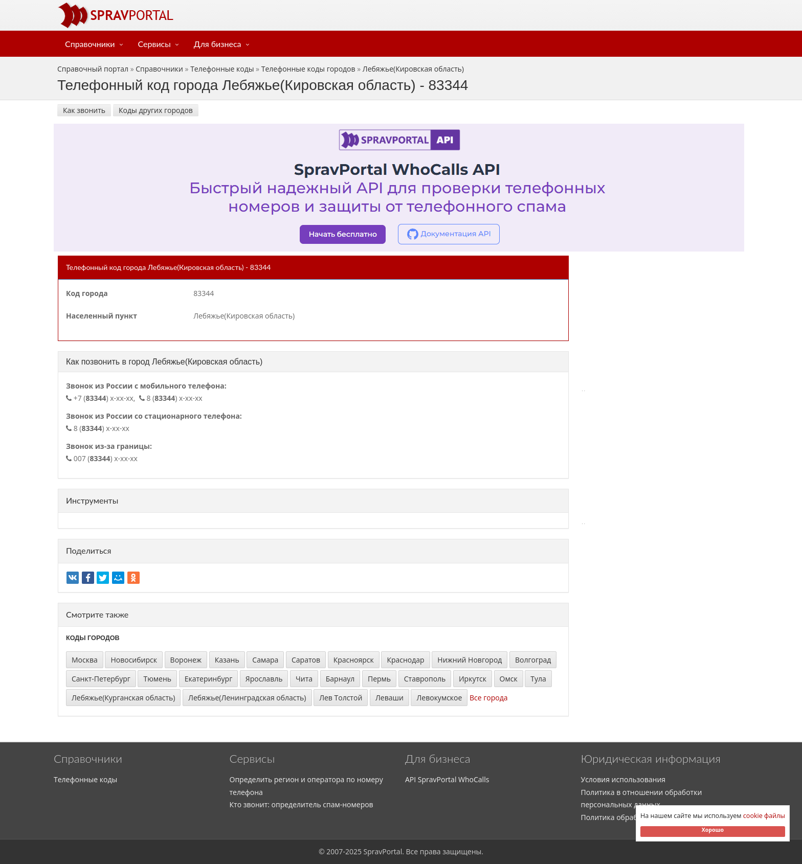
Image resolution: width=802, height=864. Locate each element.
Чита (304, 679)
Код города (87, 293)
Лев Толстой (340, 697)
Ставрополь (425, 679)
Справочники (90, 44)
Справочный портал (92, 69)
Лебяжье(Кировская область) (413, 69)
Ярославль (264, 679)
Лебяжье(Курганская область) (123, 697)
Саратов (306, 660)
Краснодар (405, 660)
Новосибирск (133, 660)
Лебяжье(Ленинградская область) (247, 697)
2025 (353, 851)
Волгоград (533, 660)
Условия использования (623, 779)
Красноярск (353, 660)
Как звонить (84, 110)
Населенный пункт (101, 316)
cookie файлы (764, 815)
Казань (227, 660)
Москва (85, 660)
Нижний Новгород (469, 660)
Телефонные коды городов (308, 69)
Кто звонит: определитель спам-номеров (301, 804)
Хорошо (713, 829)
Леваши (389, 697)
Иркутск (472, 679)
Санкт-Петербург (101, 679)
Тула (538, 679)
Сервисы (154, 44)
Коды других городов (156, 110)
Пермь (379, 679)
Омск (509, 679)
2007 (334, 851)
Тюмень (157, 679)
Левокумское (439, 697)
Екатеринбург (209, 679)
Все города (489, 697)
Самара (265, 660)
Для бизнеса (217, 44)
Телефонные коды (222, 69)
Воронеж (186, 660)
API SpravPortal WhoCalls (447, 779)
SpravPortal (383, 851)
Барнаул (340, 679)
